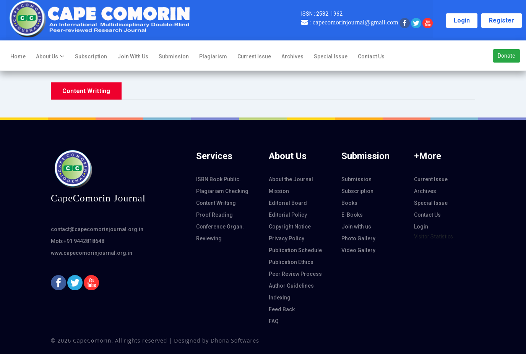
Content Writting (216, 203)
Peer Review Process (295, 274)
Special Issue (330, 56)
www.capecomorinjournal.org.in (91, 253)
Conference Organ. (220, 227)
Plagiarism (213, 56)
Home (18, 56)
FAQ (274, 321)
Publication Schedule (295, 250)
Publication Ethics (291, 262)
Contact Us (371, 56)
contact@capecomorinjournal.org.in (97, 229)
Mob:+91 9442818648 (77, 241)
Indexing (280, 297)
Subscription (91, 56)
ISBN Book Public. (218, 179)
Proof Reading (214, 215)
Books (349, 203)
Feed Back (282, 309)
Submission (174, 56)
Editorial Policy (288, 215)
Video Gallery (358, 250)
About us (47, 56)
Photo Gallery (358, 238)
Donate (506, 56)
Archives (292, 56)
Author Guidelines (291, 286)
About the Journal (291, 179)
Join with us (132, 56)
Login (462, 20)
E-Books (352, 215)
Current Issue (254, 56)
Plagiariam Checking (222, 191)
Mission (279, 191)
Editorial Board (288, 203)
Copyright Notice (290, 227)
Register (501, 20)
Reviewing (209, 238)
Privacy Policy (286, 238)
